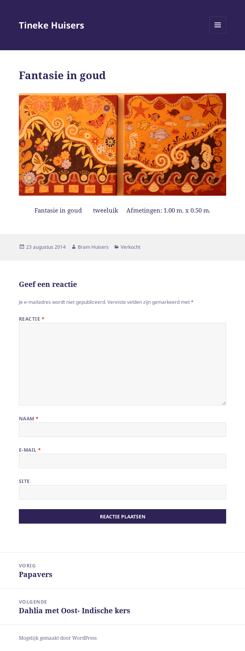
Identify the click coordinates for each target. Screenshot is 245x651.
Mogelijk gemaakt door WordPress (58, 638)
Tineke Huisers (51, 25)
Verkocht (130, 247)
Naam (29, 418)
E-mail (30, 449)
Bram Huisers (93, 247)
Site (24, 481)
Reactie (32, 318)
